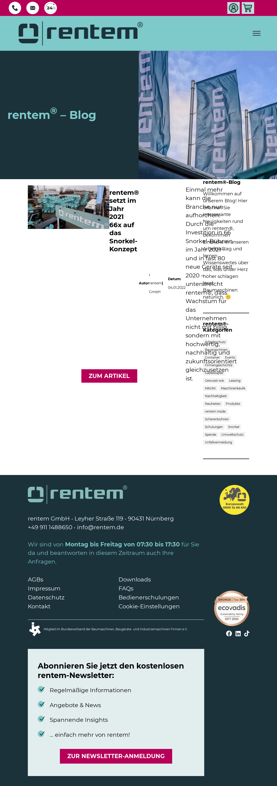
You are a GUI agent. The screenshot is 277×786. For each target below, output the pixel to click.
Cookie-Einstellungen (149, 606)
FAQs (126, 588)
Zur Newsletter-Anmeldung (116, 756)
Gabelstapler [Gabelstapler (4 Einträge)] (214, 373)
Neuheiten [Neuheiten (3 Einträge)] (213, 404)
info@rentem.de (100, 527)
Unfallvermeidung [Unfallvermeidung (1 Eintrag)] (218, 442)
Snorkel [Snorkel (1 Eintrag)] (233, 427)
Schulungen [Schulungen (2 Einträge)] (214, 427)
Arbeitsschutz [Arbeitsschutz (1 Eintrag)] (215, 342)
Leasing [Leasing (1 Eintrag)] (234, 380)
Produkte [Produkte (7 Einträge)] (233, 404)
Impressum (44, 588)
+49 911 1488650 (50, 527)
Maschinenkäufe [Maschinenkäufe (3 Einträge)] (233, 388)
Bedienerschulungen (149, 597)
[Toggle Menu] (257, 33)
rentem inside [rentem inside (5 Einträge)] (215, 411)
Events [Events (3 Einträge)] (230, 357)
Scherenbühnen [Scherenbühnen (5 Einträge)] (217, 419)
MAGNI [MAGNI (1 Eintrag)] (210, 388)
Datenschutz (46, 597)
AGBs (35, 579)
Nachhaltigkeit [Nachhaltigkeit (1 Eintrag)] (216, 396)
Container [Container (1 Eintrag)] (212, 357)
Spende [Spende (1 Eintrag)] (210, 434)
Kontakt (39, 606)
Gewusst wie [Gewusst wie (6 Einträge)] (214, 380)
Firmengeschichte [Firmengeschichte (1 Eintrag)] (218, 365)
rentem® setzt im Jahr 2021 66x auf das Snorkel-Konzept (124, 221)
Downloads (135, 579)
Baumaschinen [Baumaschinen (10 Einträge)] (216, 350)
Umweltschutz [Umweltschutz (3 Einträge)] (232, 434)
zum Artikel (109, 375)
